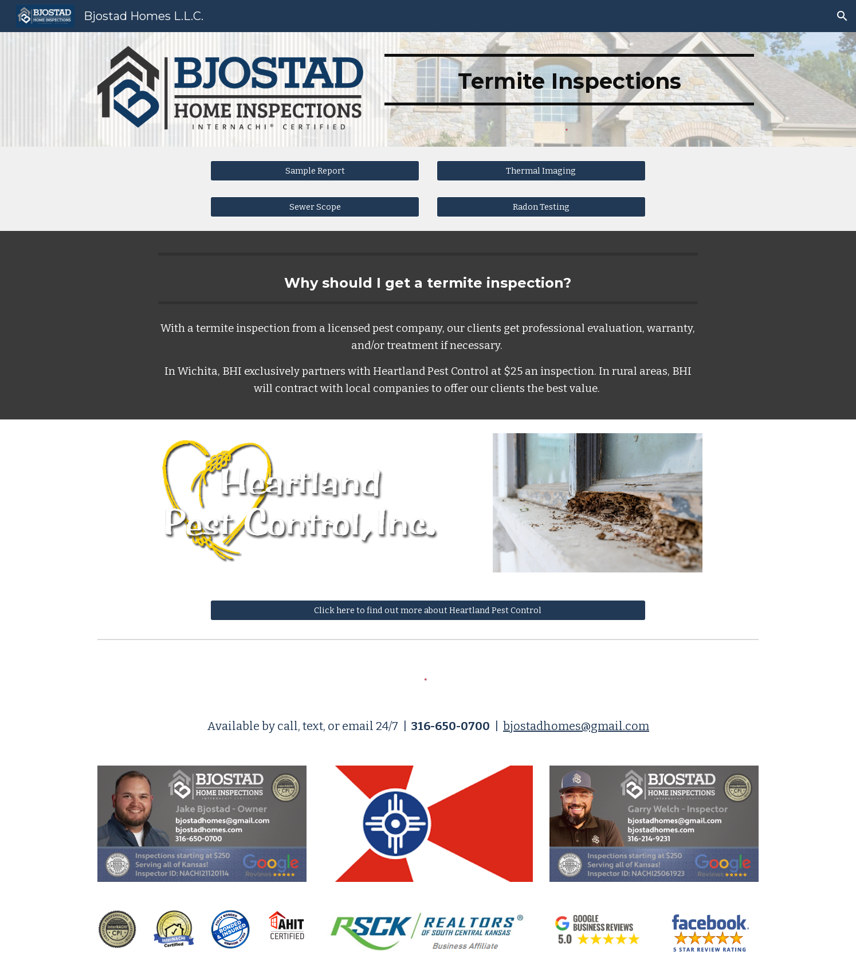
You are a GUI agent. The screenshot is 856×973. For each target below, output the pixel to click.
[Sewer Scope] (315, 206)
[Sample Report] (315, 170)
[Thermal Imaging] (541, 170)
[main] (569, 79)
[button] (842, 16)
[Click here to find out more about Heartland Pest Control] (428, 610)
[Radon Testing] (541, 206)
